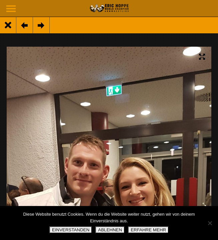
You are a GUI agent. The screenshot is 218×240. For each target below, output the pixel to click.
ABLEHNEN (110, 229)
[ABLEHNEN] (209, 223)
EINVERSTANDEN (70, 229)
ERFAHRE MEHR (148, 229)
